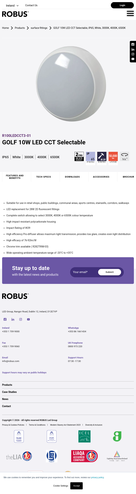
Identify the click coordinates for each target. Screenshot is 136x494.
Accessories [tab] (101, 177)
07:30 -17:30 (74, 361)
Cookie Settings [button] (60, 486)
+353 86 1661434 (77, 331)
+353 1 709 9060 (10, 346)
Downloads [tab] (72, 177)
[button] (10, 6)
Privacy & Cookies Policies (13, 425)
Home (5, 27)
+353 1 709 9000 (10, 331)
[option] (68, 384)
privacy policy (97, 477)
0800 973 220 (75, 346)
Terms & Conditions (37, 425)
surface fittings (39, 27)
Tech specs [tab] (43, 177)
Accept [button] (76, 486)
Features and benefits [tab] (15, 176)
